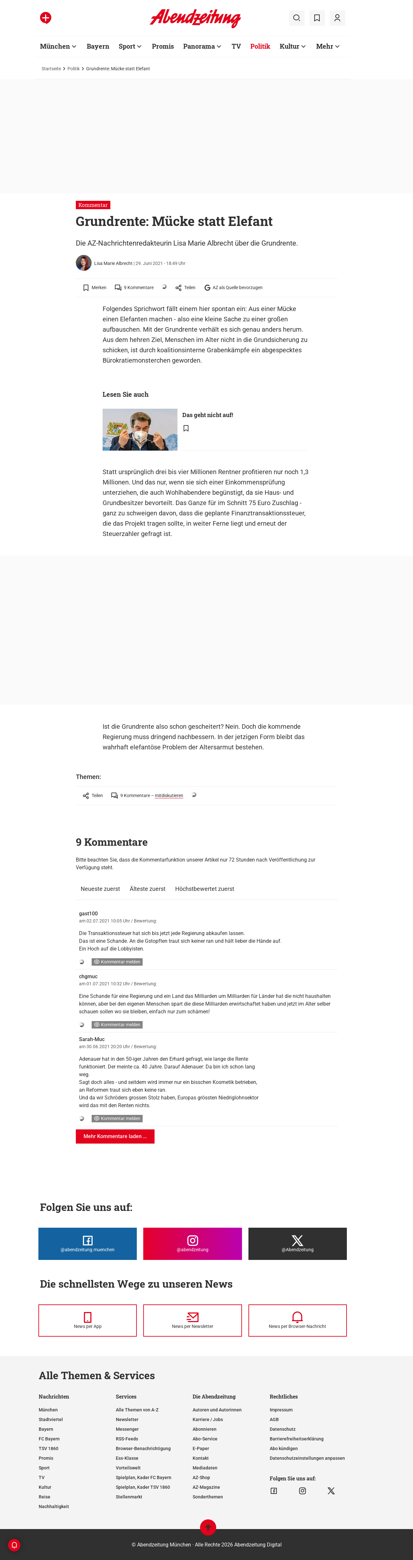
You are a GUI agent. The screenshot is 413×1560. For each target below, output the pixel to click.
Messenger (127, 1429)
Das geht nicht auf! (207, 415)
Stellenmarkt (129, 1496)
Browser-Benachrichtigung (143, 1448)
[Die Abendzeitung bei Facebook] (87, 1244)
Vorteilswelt (128, 1467)
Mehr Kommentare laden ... (115, 1136)
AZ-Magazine (206, 1487)
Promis (46, 1458)
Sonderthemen (208, 1496)
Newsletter (127, 1419)
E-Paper (201, 1448)
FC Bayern (49, 1438)
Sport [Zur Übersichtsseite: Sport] (127, 46)
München (48, 1409)
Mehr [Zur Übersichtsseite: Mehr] (324, 46)
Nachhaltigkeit (54, 1506)
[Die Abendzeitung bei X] (297, 1244)
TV (42, 1477)
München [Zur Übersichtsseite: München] (55, 46)
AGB (274, 1419)
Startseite (51, 68)
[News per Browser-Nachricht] (297, 1320)
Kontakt (201, 1458)
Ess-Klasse (127, 1458)
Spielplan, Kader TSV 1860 (143, 1487)
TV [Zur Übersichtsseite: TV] (236, 46)
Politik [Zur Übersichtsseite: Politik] (260, 46)
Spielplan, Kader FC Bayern (143, 1477)
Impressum (281, 1409)
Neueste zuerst (100, 888)
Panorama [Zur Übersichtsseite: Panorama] (199, 46)
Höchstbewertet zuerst (204, 888)
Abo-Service (205, 1438)
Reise (44, 1496)
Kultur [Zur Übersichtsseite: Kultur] (289, 46)
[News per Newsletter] (192, 1320)
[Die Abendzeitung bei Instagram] (192, 1244)
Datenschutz (283, 1429)
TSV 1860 (48, 1448)
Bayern (46, 1429)
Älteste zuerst (148, 888)
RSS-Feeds (127, 1438)
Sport (44, 1467)
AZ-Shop (201, 1477)
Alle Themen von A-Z (137, 1409)
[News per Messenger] (87, 1320)
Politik (73, 68)
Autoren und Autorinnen (217, 1409)
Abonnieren (205, 1429)
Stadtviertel (51, 1419)
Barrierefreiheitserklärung (297, 1438)
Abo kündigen (284, 1448)
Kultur (45, 1487)
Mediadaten (205, 1467)
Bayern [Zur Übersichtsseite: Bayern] (98, 46)
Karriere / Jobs (208, 1419)
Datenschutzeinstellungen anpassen (307, 1458)
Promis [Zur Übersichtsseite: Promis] (163, 46)
